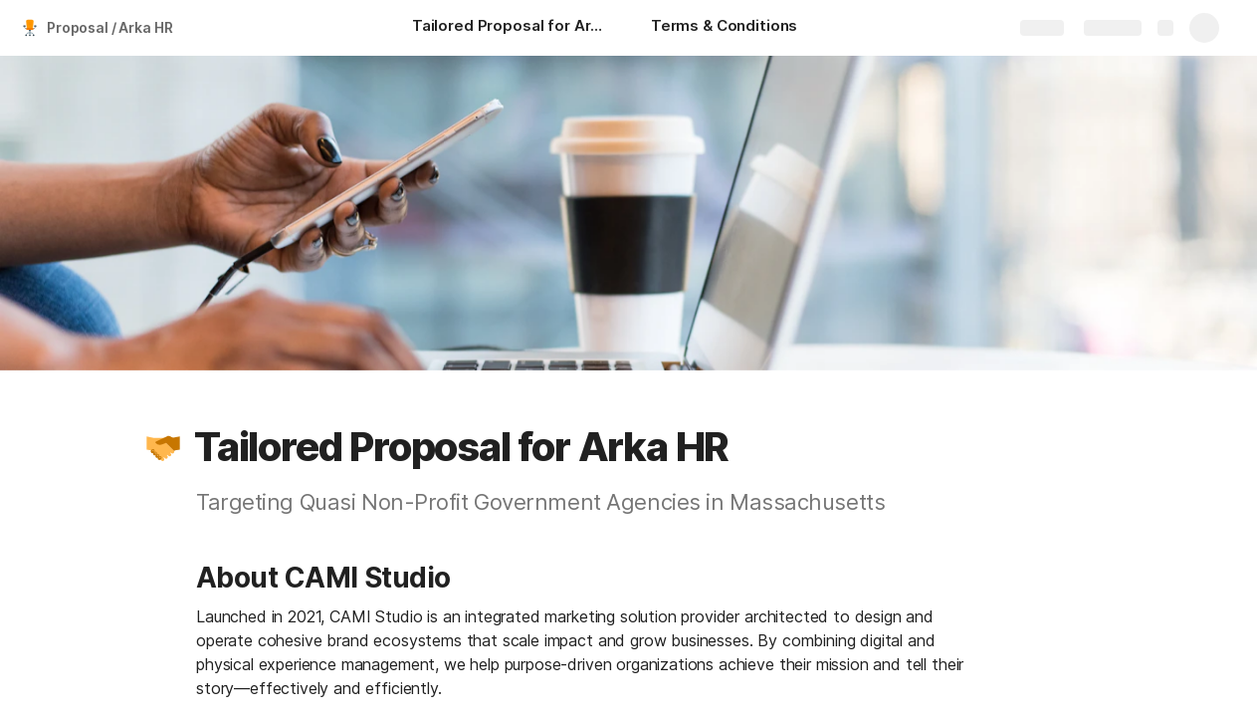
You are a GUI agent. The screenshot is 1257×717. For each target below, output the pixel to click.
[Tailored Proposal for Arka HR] (511, 28)
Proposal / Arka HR (109, 27)
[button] (163, 447)
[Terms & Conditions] (724, 28)
